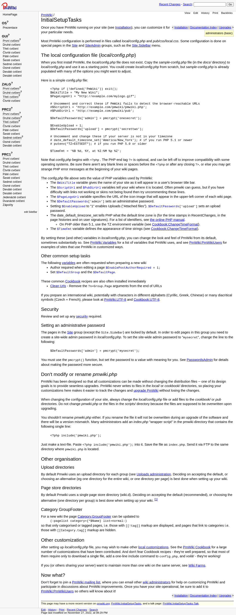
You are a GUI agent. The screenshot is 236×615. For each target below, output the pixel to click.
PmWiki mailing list (86, 582)
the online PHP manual (167, 220)
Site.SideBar (141, 45)
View (187, 12)
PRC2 (6, 109)
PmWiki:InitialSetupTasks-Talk (181, 603)
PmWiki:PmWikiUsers (205, 242)
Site (75, 45)
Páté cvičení (10, 56)
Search (187, 4)
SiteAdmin (93, 45)
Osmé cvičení (11, 67)
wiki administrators (157, 582)
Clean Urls (58, 286)
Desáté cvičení (12, 75)
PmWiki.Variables (103, 242)
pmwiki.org (103, 603)
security (82, 316)
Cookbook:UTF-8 (146, 299)
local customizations (153, 547)
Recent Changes (169, 4)
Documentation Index (203, 27)
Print (215, 12)
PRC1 (6, 154)
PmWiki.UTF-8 (115, 299)
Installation (181, 27)
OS (4, 23)
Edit (195, 12)
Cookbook (72, 281)
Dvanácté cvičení (14, 201)
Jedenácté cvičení (14, 197)
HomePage (10, 14)
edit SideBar (30, 212)
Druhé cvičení (12, 44)
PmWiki (47, 15)
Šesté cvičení (11, 60)
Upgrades (225, 27)
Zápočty (8, 205)
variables (68, 263)
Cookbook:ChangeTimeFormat (175, 224)
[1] (156, 499)
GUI (5, 36)
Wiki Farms (196, 565)
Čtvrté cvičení (11, 52)
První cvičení (11, 40)
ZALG (6, 84)
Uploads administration (154, 474)
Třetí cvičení (10, 48)
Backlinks (227, 12)
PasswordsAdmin (200, 360)
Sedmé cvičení (12, 64)
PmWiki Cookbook (197, 547)
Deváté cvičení (12, 71)
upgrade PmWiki (146, 390)
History (205, 12)
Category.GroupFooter (94, 516)
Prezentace (10, 27)
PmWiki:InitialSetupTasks (126, 603)
